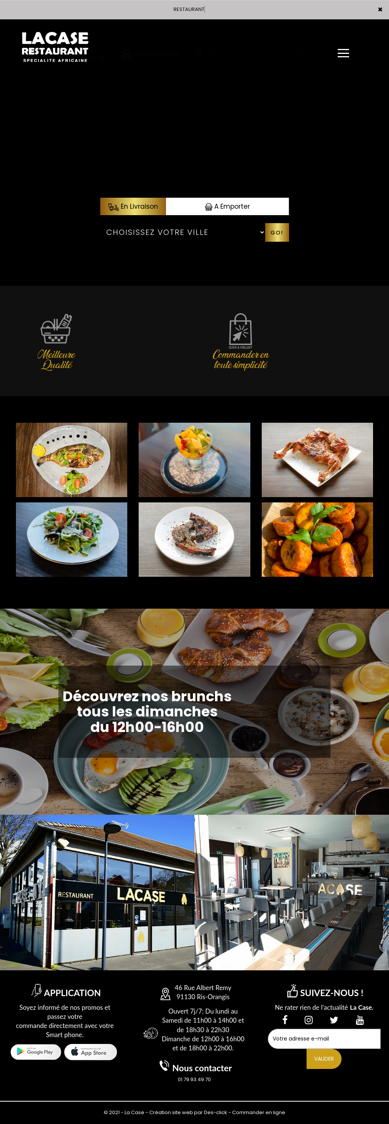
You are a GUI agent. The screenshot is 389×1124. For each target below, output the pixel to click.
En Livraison (133, 206)
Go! (276, 232)
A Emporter (227, 206)
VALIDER (324, 1059)
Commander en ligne (258, 1112)
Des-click (215, 1112)
